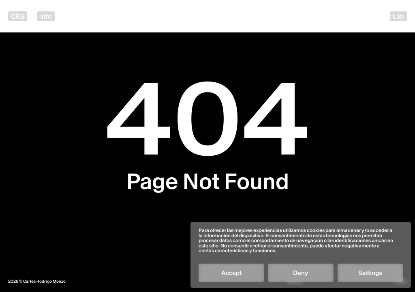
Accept (231, 273)
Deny (300, 273)
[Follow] (297, 242)
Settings (370, 273)
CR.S (17, 16)
